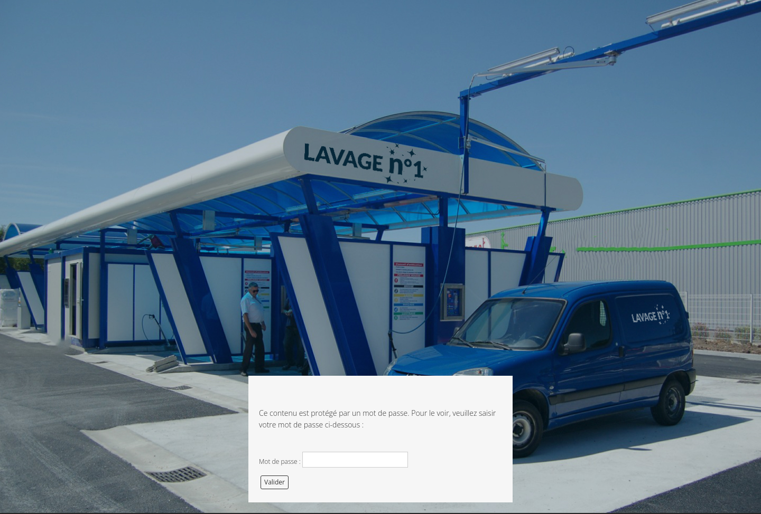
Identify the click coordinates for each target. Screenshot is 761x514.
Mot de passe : (333, 460)
